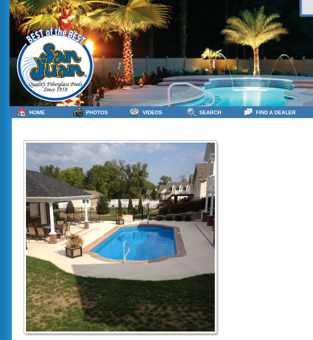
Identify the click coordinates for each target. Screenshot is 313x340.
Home (31, 112)
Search (203, 112)
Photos (90, 112)
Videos (146, 112)
